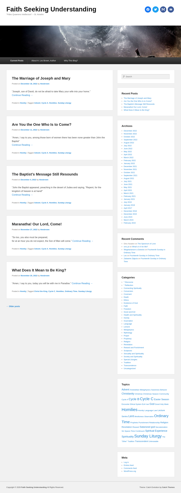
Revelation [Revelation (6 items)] (127, 427)
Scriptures (128, 351)
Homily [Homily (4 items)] (141, 410)
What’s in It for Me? (140, 247)
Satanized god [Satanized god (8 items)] (147, 427)
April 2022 (128, 154)
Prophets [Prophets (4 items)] (134, 423)
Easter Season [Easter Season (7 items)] (161, 399)
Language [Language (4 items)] (149, 410)
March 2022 (128, 157)
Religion (127, 342)
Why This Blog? (71, 60)
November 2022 (130, 134)
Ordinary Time (71, 291)
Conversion (128, 291)
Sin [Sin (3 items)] (123, 431)
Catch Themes (168, 487)
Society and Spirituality (133, 357)
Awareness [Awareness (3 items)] (155, 390)
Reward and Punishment (134, 347)
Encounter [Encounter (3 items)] (126, 404)
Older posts (13, 306)
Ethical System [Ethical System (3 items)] (136, 404)
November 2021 (130, 169)
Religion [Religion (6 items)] (164, 422)
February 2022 (130, 160)
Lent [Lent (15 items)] (131, 416)
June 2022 (128, 149)
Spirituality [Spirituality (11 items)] (128, 436)
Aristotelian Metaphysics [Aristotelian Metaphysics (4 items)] (140, 390)
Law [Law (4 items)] (155, 410)
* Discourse (128, 282)
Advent (37, 103)
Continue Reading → (22, 95)
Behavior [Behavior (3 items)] (163, 390)
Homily (23, 103)
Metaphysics (129, 330)
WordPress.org (130, 471)
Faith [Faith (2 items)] (147, 404)
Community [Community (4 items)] (164, 394)
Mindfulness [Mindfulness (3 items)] (139, 417)
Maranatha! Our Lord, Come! (37, 224)
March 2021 (128, 193)
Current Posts (16, 60)
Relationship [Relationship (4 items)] (154, 423)
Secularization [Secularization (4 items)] (161, 427)
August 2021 (129, 178)
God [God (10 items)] (152, 404)
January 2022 (129, 163)
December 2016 (130, 211)
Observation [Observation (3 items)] (149, 417)
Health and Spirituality (133, 315)
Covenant (128, 294)
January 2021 (129, 199)
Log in (126, 462)
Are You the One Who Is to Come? (41, 124)
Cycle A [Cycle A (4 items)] (125, 399)
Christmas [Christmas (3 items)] (139, 394)
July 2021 (128, 181)
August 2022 (129, 143)
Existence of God (131, 303)
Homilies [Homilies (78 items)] (129, 409)
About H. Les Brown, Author (44, 60)
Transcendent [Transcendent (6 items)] (141, 441)
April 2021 (128, 190)
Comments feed (130, 468)
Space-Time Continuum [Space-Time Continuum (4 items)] (135, 431)
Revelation (128, 345)
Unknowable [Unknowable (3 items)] (153, 441)
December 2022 (130, 131)
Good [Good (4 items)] (157, 404)
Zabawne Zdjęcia (131, 258)
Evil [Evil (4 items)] (143, 404)
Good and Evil (129, 312)
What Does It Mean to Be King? (39, 270)
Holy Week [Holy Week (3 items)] (164, 404)
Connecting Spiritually (133, 288)
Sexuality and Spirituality (134, 354)
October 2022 (129, 137)
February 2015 (130, 223)
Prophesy (128, 339)
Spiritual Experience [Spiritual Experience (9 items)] (156, 430)
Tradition (127, 362)
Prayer (126, 336)
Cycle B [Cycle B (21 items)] (134, 399)
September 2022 (130, 140)
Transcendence (130, 365)
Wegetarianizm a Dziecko (134, 250)
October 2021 (129, 172)
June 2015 (128, 217)
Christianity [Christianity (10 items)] (128, 393)
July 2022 (128, 146)
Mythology (128, 333)
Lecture (127, 327)
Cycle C (51, 291)
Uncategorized (130, 368)
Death (126, 297)
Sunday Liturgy (64, 103)
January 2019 (129, 205)
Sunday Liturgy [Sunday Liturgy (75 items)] (148, 436)
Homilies (53, 103)
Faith (126, 306)
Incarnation (128, 321)
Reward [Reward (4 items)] (135, 427)
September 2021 (130, 175)
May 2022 (128, 151)
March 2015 (128, 220)
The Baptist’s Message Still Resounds (45, 174)
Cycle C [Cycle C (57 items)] (146, 399)
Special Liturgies (130, 359)
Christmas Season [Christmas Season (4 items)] (151, 394)
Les (125, 255)
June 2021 (128, 184)
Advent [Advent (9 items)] (125, 389)
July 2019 (128, 202)
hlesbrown (44, 84)
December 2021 (130, 166)
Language (128, 324)
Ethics (126, 300)
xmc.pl (126, 247)
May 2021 (128, 187)
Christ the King (40, 291)
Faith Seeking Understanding (51, 9)
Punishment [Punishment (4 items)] (144, 423)
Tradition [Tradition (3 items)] (131, 441)
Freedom (127, 309)
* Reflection (128, 285)
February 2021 (130, 196)
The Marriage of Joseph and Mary (41, 78)
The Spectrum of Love (147, 244)
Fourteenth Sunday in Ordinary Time (145, 255)
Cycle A (44, 103)
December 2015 (130, 214)
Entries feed (128, 465)
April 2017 (128, 208)
